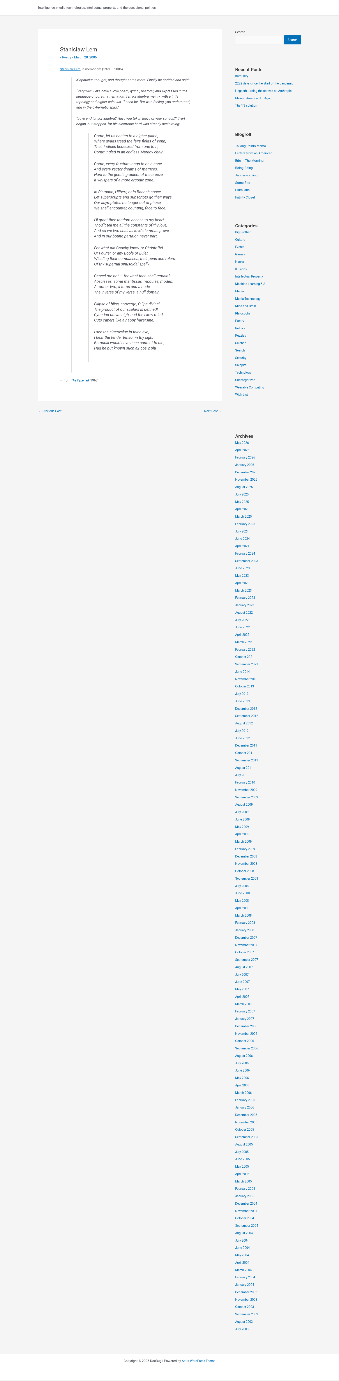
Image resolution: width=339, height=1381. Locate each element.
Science (241, 344)
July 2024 (242, 532)
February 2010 (245, 783)
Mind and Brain (246, 307)
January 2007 (245, 1020)
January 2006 (245, 1108)
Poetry (67, 57)
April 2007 (242, 997)
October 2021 (245, 658)
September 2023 (247, 562)
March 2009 (244, 842)
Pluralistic (242, 191)
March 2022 (244, 643)
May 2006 (242, 1079)
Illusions (241, 270)
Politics (240, 329)
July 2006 (242, 1064)
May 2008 (242, 901)
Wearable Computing (250, 388)
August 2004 (244, 1234)
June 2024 (243, 539)
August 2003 (244, 1322)
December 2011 (246, 746)
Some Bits (242, 183)
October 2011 (245, 754)
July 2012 (242, 731)
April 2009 (242, 835)
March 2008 (244, 916)
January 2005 (245, 1197)
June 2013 (243, 702)
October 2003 (245, 1308)
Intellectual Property (250, 277)
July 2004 (242, 1241)
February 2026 (245, 458)
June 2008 (243, 894)
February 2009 (245, 850)
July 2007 (242, 975)
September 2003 (247, 1315)
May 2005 (242, 1167)
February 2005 (245, 1189)
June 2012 (243, 739)
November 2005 (246, 1123)
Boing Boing (244, 168)
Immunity (242, 76)
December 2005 (246, 1115)
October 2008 (245, 872)
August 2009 (244, 805)
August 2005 (244, 1145)
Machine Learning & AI (251, 285)
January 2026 (245, 465)
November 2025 (246, 480)
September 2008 (247, 879)
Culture (240, 240)
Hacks (239, 262)
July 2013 (242, 695)
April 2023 (242, 584)
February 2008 (245, 924)
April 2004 (242, 1263)
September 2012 (247, 717)
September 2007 (247, 961)
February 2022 (245, 650)
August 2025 (244, 488)
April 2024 (242, 547)
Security (241, 358)
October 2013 (245, 687)
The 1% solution (246, 106)
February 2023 (245, 599)
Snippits (241, 366)
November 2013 (246, 680)
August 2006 (244, 1056)
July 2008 (242, 887)
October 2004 (245, 1219)
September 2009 (247, 798)
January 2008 (245, 931)
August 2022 (244, 613)
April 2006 (242, 1086)
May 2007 (242, 990)
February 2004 (245, 1278)
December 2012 (246, 709)
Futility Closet (245, 198)
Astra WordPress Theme (198, 1362)
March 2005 (244, 1182)
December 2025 (246, 473)
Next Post (212, 411)
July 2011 (242, 776)
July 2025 (242, 495)
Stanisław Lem (70, 69)
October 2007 (245, 953)
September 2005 (247, 1138)
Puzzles (241, 336)
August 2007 (244, 968)
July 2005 (242, 1152)
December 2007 (246, 938)
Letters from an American (253, 154)
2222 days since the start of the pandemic (266, 84)
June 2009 (243, 820)
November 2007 (246, 946)
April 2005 (242, 1175)
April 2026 (242, 451)
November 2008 (246, 864)
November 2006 (246, 1034)
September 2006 (247, 1049)
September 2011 (247, 761)
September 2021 (247, 665)
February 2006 (245, 1101)
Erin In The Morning (249, 161)
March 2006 (244, 1093)
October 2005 (245, 1130)
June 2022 (243, 628)
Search (240, 32)
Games (240, 255)
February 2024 (245, 554)
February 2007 (245, 1012)
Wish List (242, 395)
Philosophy (243, 314)
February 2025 (245, 525)
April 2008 (242, 909)
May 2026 (242, 443)
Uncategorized (245, 381)
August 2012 (244, 724)
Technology (243, 373)
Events (240, 248)
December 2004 (246, 1204)
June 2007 (243, 983)
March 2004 (244, 1271)
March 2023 (244, 591)
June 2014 (243, 672)
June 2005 (243, 1160)
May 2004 (242, 1256)
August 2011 (244, 768)
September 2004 (247, 1226)
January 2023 (245, 606)
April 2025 (242, 510)
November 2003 (246, 1300)
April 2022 (242, 636)
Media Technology (248, 299)
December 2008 (246, 857)
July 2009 (242, 813)
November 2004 (246, 1212)
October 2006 (245, 1042)
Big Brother (243, 233)
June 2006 (243, 1071)
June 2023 (243, 569)
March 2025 (244, 517)
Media (239, 292)
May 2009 (242, 827)
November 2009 (246, 790)
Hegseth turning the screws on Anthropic (265, 91)
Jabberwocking (246, 176)
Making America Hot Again (254, 99)
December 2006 (246, 1027)
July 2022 (242, 621)
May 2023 (242, 576)
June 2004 (243, 1249)
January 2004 (245, 1286)
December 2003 (246, 1293)
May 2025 (242, 502)
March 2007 (244, 1005)
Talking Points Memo (250, 146)
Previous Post (51, 411)
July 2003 (242, 1330)
